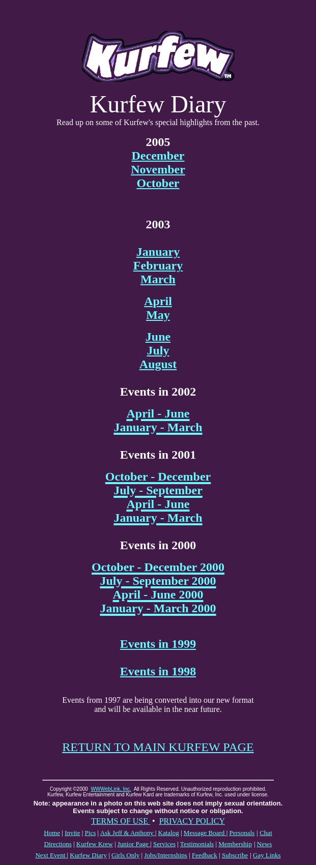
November (158, 169)
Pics (90, 833)
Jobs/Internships (165, 855)
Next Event (51, 855)
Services (164, 844)
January (158, 251)
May (158, 314)
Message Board (205, 833)
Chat (266, 833)
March (158, 279)
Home (52, 833)
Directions (58, 844)
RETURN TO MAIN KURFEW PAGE (158, 747)
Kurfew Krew (94, 844)
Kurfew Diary (88, 855)
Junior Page (134, 844)
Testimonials (197, 844)
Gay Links (267, 855)
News (264, 844)
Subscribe (235, 855)
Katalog (168, 833)
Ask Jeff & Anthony (127, 833)
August (158, 364)
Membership (235, 844)
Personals (241, 833)
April (158, 301)
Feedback (204, 855)
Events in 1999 (158, 643)
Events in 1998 (158, 671)
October (158, 183)
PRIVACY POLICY (192, 821)
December (158, 155)
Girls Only (125, 855)
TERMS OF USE (120, 821)
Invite (72, 833)
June (158, 336)
